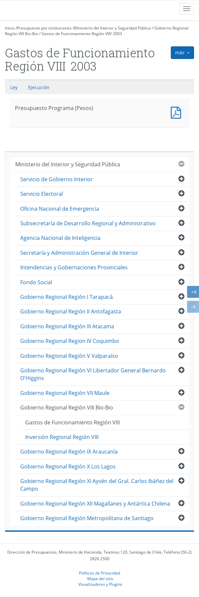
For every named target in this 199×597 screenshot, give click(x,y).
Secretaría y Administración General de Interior (79, 252)
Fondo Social (36, 282)
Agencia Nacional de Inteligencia (60, 238)
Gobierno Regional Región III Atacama (67, 326)
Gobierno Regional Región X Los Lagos (68, 466)
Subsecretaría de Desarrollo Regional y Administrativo (88, 223)
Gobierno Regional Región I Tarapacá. (67, 296)
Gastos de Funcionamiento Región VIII (75, 33)
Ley (14, 87)
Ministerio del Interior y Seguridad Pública (112, 28)
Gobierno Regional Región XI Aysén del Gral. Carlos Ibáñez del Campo (96, 484)
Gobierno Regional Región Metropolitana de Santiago (87, 518)
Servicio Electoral (41, 193)
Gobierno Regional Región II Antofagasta (70, 311)
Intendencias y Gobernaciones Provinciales (74, 267)
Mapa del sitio (100, 578)
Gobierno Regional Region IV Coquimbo (69, 341)
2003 (117, 33)
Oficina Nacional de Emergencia (59, 208)
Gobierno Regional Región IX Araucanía (69, 451)
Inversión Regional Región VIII (62, 437)
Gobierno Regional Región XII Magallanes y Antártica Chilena (95, 503)
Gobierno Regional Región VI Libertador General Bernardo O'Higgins (93, 374)
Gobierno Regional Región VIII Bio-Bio (66, 407)
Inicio (10, 28)
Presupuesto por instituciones (44, 28)
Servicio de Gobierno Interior (56, 179)
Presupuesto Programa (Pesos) (177, 111)
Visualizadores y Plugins (100, 584)
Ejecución (38, 87)
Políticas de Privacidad (99, 572)
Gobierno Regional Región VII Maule (64, 393)
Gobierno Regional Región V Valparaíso (69, 355)
